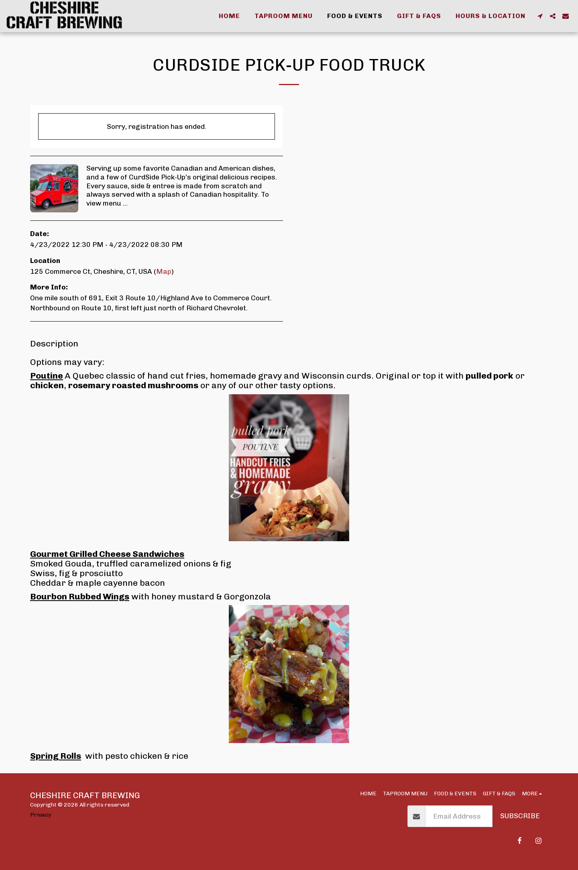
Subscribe (520, 816)
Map (163, 271)
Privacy (40, 814)
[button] (540, 16)
